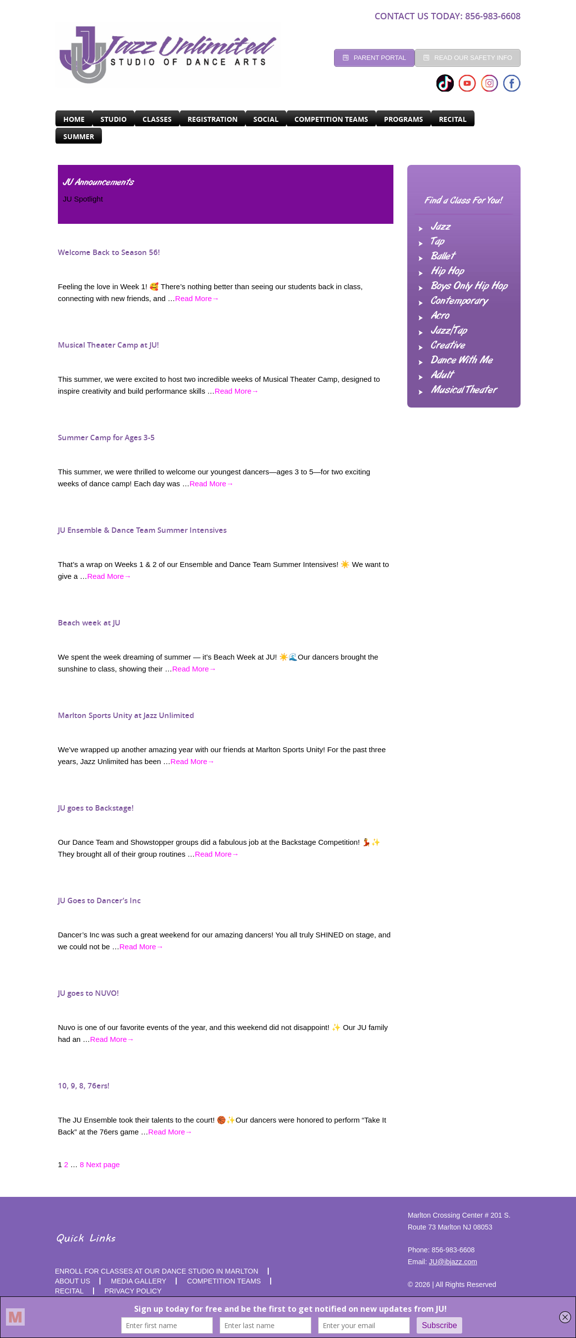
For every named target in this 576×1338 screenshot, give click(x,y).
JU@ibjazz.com (453, 1262)
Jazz (440, 227)
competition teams (224, 1281)
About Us (72, 1281)
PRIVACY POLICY (132, 1291)
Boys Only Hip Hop (469, 286)
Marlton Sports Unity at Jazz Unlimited (126, 715)
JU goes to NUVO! (88, 993)
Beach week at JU (89, 623)
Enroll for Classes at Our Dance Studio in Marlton (156, 1271)
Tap (437, 242)
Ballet (442, 256)
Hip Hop (447, 271)
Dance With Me (462, 360)
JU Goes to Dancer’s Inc (99, 900)
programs (403, 119)
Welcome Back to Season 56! (109, 252)
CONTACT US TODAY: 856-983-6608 (448, 16)
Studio (113, 119)
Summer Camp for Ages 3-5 (106, 437)
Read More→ (197, 298)
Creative (448, 346)
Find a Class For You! (464, 201)
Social (266, 119)
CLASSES (157, 119)
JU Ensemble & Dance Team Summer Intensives (142, 530)
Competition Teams (331, 119)
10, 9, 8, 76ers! (83, 1086)
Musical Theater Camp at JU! (108, 345)
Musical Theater (464, 390)
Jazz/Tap (449, 331)
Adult (442, 375)
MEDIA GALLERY (138, 1281)
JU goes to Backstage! (96, 808)
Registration (213, 119)
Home (74, 119)
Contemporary (459, 301)
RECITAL (453, 119)
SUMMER (78, 136)
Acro (440, 316)
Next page (103, 1164)
